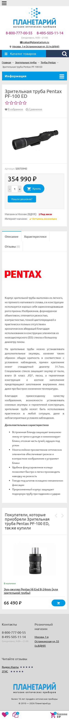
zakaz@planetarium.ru (36, 42)
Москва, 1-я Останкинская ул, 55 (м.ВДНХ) (35, 46)
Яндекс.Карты (10, 667)
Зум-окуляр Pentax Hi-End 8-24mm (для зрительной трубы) (31, 590)
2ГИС (5, 671)
